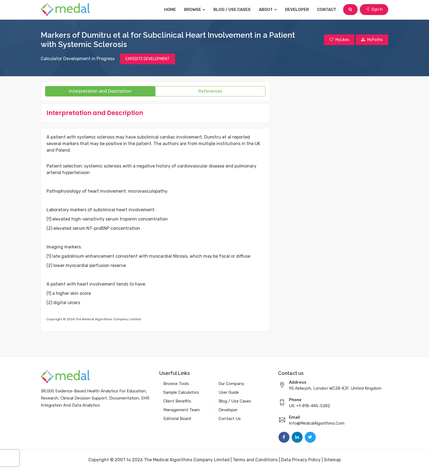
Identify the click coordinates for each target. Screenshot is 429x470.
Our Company (231, 383)
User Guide (229, 392)
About (268, 9)
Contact (326, 9)
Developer (297, 9)
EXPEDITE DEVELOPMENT (148, 59)
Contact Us (230, 418)
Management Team (181, 409)
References (210, 91)
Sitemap (332, 459)
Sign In (374, 9)
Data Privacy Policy (301, 459)
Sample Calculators (181, 392)
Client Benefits (177, 401)
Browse (194, 9)
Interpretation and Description (100, 91)
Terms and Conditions (255, 459)
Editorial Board (177, 418)
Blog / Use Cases (232, 9)
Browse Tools (176, 383)
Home (170, 9)
